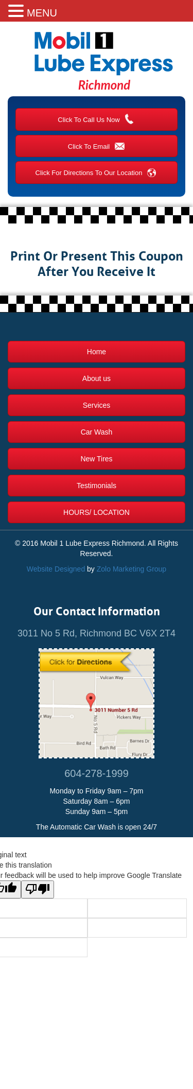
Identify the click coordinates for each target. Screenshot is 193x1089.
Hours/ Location (96, 512)
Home (96, 352)
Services (97, 405)
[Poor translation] (37, 889)
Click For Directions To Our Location (97, 172)
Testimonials (96, 485)
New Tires (96, 459)
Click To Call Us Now (96, 119)
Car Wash (97, 432)
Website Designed (56, 569)
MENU (42, 13)
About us (96, 378)
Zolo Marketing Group (131, 569)
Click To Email (96, 146)
